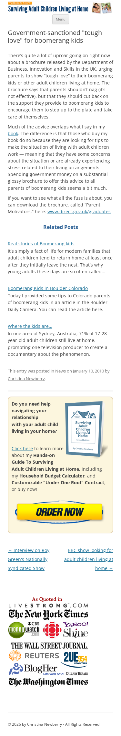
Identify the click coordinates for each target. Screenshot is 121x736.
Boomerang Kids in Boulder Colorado (48, 288)
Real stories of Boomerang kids (41, 244)
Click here (22, 448)
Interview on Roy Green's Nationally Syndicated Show (28, 559)
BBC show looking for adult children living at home (88, 559)
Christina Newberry (26, 378)
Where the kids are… (30, 326)
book (13, 133)
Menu (61, 19)
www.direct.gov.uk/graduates (79, 211)
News (60, 371)
